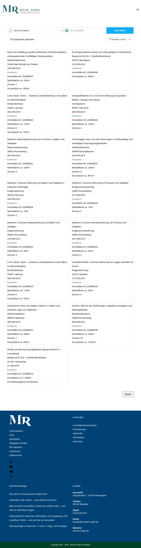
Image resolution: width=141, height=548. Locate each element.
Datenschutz (15, 455)
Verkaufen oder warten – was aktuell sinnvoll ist (32, 500)
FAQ (11, 435)
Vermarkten (78, 437)
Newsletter (14, 439)
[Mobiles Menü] (138, 9)
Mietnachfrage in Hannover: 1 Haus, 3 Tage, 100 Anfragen (38, 526)
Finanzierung (79, 429)
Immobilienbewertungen (85, 425)
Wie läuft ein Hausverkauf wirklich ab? (28, 494)
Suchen (120, 30)
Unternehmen (16, 431)
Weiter (128, 394)
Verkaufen (78, 433)
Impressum (14, 451)
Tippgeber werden (18, 443)
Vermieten (78, 441)
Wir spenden (15, 447)
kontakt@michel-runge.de (85, 522)
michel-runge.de (81, 530)
